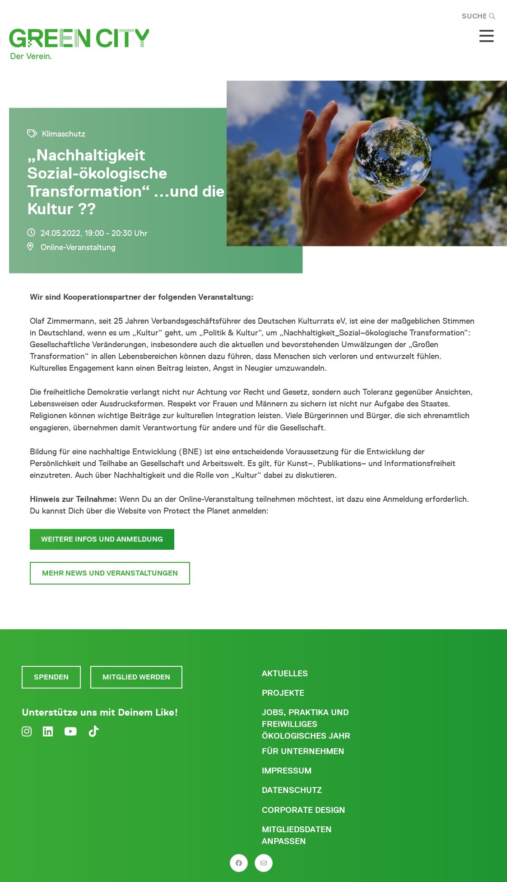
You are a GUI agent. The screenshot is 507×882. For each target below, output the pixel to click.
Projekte (283, 693)
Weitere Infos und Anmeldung (102, 539)
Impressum (287, 771)
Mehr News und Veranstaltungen (110, 573)
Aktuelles (285, 674)
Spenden (51, 677)
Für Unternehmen (303, 751)
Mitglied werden (136, 677)
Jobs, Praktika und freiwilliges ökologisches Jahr (306, 724)
